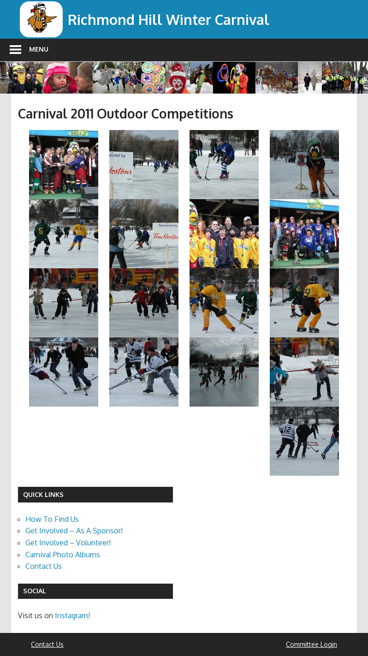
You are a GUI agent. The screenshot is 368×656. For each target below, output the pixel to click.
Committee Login (311, 644)
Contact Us (43, 566)
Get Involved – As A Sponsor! (74, 530)
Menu (38, 49)
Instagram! (72, 615)
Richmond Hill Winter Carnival (174, 19)
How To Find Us (52, 519)
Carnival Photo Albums (62, 554)
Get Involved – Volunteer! (68, 542)
